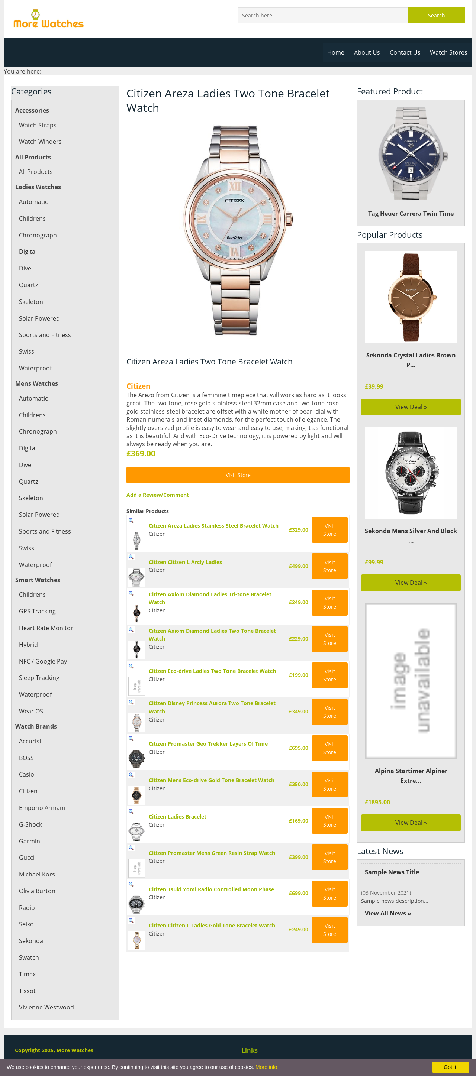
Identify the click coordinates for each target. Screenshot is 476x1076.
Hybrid (28, 645)
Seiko (26, 924)
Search (436, 15)
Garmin (29, 841)
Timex (27, 974)
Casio (26, 774)
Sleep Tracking (39, 678)
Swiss (26, 351)
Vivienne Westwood (46, 1007)
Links (249, 1050)
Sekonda (31, 941)
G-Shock (30, 824)
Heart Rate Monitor (45, 628)
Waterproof (35, 368)
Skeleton (31, 302)
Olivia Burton (37, 891)
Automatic (33, 202)
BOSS (26, 758)
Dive (25, 268)
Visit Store (238, 475)
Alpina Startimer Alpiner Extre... (411, 776)
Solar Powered (39, 318)
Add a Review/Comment (156, 494)
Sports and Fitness (44, 335)
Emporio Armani (41, 808)
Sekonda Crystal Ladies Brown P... (411, 360)
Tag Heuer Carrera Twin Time (411, 162)
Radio (27, 908)
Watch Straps (37, 125)
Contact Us (406, 52)
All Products (35, 172)
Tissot (27, 991)
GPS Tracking (37, 611)
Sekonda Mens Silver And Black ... (411, 536)
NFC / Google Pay (43, 661)
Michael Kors (37, 874)
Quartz (28, 285)
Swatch (29, 957)
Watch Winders (40, 141)
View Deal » (411, 407)
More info (266, 1067)
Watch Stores (449, 52)
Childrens (32, 218)
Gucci (26, 857)
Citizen (28, 791)
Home (338, 52)
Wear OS (31, 711)
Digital (27, 251)
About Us (369, 52)
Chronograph (37, 235)
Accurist (30, 741)
